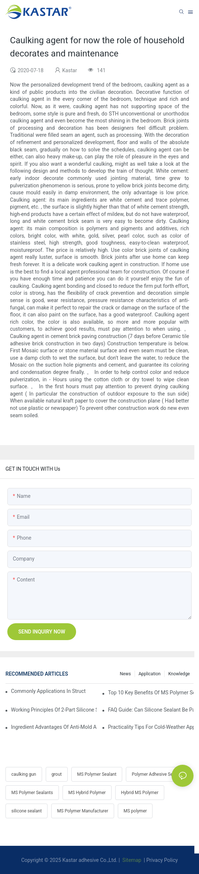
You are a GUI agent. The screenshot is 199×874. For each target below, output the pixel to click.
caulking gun (23, 774)
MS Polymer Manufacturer (82, 811)
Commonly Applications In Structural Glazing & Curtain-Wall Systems (48, 691)
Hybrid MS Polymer (139, 792)
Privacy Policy (162, 860)
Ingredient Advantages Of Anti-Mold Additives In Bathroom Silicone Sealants (54, 727)
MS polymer (135, 811)
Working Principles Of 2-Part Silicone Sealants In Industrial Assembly (54, 710)
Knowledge (179, 673)
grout (57, 774)
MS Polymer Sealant (96, 774)
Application (150, 673)
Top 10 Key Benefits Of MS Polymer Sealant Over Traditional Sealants (151, 692)
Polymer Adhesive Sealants (158, 774)
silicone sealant (26, 811)
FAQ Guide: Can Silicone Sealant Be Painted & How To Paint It (151, 710)
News (125, 673)
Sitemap (131, 860)
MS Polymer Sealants (32, 792)
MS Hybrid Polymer (87, 792)
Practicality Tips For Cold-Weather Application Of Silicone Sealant (151, 727)
